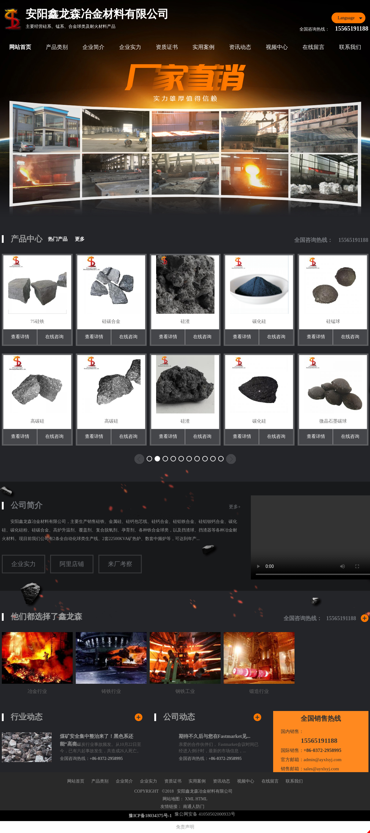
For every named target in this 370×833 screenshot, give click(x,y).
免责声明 (185, 826)
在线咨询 (54, 336)
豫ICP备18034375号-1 (150, 815)
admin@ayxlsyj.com (323, 759)
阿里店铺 (72, 564)
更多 (80, 239)
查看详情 (20, 336)
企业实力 (130, 47)
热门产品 (58, 239)
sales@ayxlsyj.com (321, 768)
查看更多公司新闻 (257, 719)
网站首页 (20, 47)
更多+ (234, 506)
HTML (201, 799)
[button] (149, 458)
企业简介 (93, 47)
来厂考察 (120, 564)
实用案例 (203, 47)
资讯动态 (240, 47)
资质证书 (167, 47)
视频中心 (277, 47)
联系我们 (350, 47)
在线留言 (313, 47)
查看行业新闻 (138, 719)
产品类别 (57, 47)
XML (189, 799)
